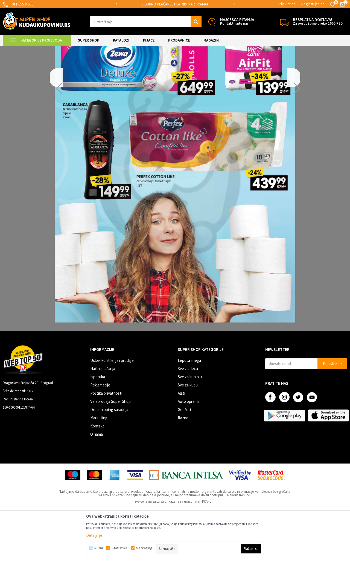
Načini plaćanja (102, 414)
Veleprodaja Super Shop (110, 447)
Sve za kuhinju (190, 422)
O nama (96, 480)
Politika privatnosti (106, 439)
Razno (183, 463)
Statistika (119, 548)
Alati (181, 439)
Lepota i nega (189, 406)
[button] (146, 21)
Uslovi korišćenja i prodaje (112, 406)
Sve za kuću (188, 431)
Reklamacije (100, 431)
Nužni (98, 548)
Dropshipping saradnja (109, 455)
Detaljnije (94, 535)
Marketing (98, 463)
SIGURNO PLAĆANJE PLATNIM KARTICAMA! (174, 4)
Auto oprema (189, 447)
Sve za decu (188, 414)
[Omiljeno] (332, 4)
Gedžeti (184, 455)
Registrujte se (313, 3)
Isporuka (97, 422)
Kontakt (97, 472)
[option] (175, 4)
